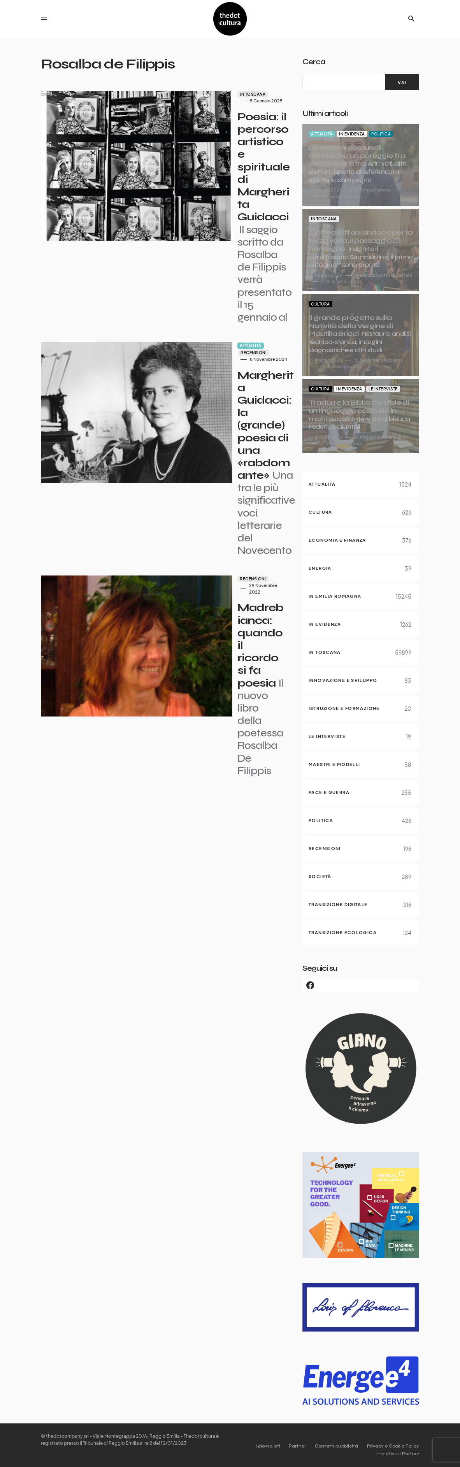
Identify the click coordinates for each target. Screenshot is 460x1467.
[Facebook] (360, 985)
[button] (44, 19)
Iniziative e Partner (397, 1453)
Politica (381, 134)
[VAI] (402, 82)
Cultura (320, 304)
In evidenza (352, 134)
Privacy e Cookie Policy (393, 1446)
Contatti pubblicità (333, 1446)
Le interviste (383, 389)
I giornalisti (257, 1446)
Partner (290, 1446)
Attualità (188, 239)
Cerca (313, 62)
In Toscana (190, 94)
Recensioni (218, 239)
